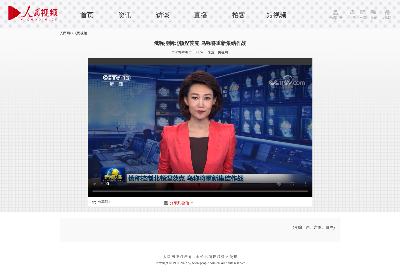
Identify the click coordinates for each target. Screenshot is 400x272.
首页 (87, 15)
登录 (332, 18)
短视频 (276, 15)
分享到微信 (182, 203)
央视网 (223, 52)
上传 (352, 18)
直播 (200, 15)
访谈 (163, 15)
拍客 (238, 15)
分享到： (104, 202)
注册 (339, 18)
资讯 (125, 15)
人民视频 (80, 33)
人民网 (386, 18)
